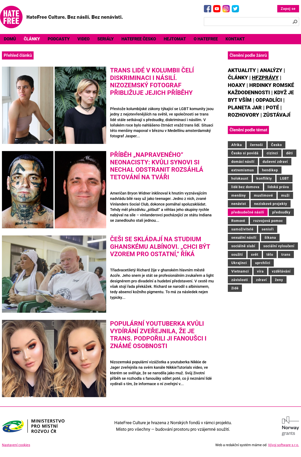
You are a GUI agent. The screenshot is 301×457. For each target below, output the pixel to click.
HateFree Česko (138, 39)
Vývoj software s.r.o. (283, 445)
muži (285, 195)
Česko (276, 145)
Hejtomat (175, 39)
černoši (256, 145)
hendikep (270, 170)
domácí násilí (242, 162)
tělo (269, 254)
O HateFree (206, 39)
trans (285, 254)
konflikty (264, 178)
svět (254, 254)
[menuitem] (10, 39)
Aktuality (242, 70)
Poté (272, 107)
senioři (268, 229)
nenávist (238, 204)
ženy (279, 280)
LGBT (284, 178)
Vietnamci (240, 271)
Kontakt (235, 39)
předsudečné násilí (247, 212)
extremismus (242, 170)
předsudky (281, 212)
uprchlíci (262, 263)
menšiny (238, 195)
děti (289, 153)
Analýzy (271, 70)
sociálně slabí (243, 246)
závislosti (239, 280)
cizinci (272, 153)
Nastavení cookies (16, 445)
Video (83, 39)
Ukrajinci (239, 263)
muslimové (263, 195)
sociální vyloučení (278, 246)
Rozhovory (243, 115)
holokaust (239, 178)
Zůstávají (276, 115)
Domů (10, 39)
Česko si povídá (245, 153)
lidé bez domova (245, 187)
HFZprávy (265, 78)
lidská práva (278, 187)
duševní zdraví (275, 162)
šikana (270, 237)
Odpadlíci (269, 100)
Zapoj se (288, 9)
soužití (237, 254)
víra (260, 271)
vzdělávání (281, 271)
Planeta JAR (245, 107)
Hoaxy (236, 85)
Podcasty (59, 39)
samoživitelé (242, 229)
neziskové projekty (270, 204)
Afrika (236, 145)
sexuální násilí (243, 237)
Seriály (105, 39)
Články (32, 39)
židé (235, 288)
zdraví (261, 280)
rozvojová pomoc (268, 221)
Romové (238, 221)
